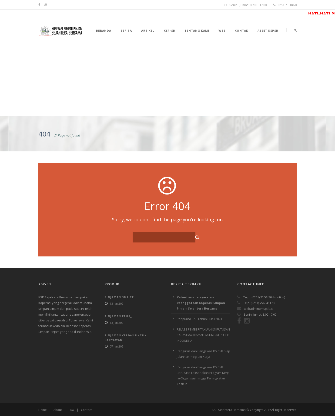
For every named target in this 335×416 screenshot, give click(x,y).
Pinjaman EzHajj (119, 316)
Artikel (147, 31)
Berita (126, 31)
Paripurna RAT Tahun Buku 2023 (199, 319)
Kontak (241, 31)
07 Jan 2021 (117, 346)
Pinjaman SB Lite (119, 297)
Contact (86, 410)
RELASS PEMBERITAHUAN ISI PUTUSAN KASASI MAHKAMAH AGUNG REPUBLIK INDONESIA (203, 335)
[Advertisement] (167, 81)
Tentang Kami (196, 31)
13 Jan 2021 (117, 304)
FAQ (71, 410)
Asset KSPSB (268, 31)
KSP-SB (169, 31)
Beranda (103, 31)
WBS (221, 31)
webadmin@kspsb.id (255, 309)
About (58, 410)
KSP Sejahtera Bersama (229, 410)
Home (42, 410)
